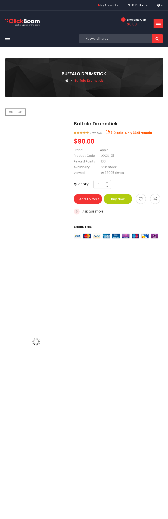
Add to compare (155, 199)
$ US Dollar (138, 5)
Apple (104, 150)
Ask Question (92, 211)
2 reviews (96, 133)
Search (157, 38)
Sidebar (15, 112)
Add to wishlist (141, 199)
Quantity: (81, 184)
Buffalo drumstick (88, 80)
